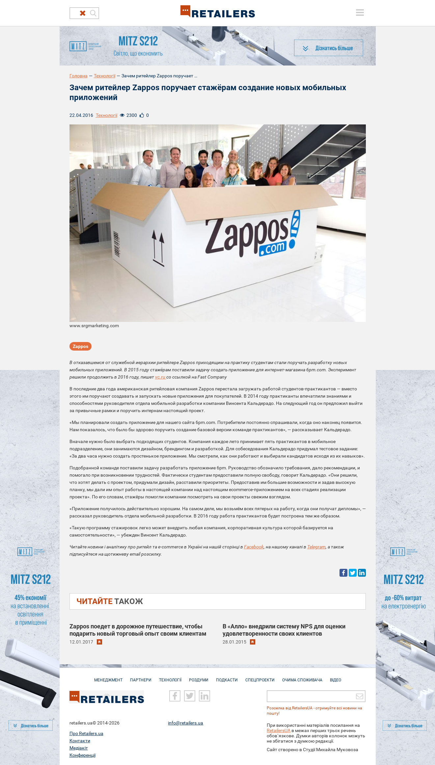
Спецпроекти (260, 676)
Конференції (82, 754)
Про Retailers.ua (86, 733)
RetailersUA (278, 730)
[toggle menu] (360, 12)
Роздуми (198, 676)
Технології (104, 75)
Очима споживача (302, 676)
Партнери (140, 676)
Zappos (80, 346)
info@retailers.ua (185, 722)
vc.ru (160, 377)
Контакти (79, 740)
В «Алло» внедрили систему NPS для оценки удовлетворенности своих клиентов (284, 630)
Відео (335, 676)
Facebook (254, 546)
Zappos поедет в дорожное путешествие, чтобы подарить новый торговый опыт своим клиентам (137, 630)
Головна (78, 75)
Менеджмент (108, 676)
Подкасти (227, 676)
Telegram (316, 546)
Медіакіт (78, 747)
